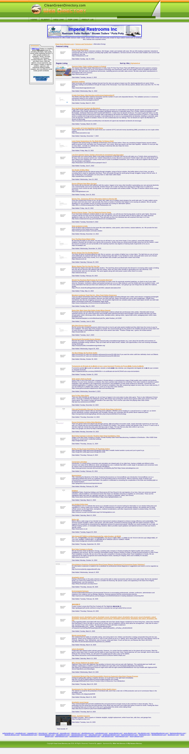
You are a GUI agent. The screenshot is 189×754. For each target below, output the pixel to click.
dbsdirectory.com (144, 735)
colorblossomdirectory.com (111, 735)
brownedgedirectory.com (46, 735)
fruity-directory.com (107, 736)
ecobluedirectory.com (76, 736)
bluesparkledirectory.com (29, 735)
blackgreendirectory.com (177, 733)
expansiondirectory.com (92, 736)
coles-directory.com (94, 735)
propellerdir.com (20, 733)
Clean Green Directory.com (64, 44)
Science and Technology (83, 44)
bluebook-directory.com (12, 735)
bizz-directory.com (143, 733)
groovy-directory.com (136, 736)
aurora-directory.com (115, 733)
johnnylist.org (42, 733)
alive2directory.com (87, 733)
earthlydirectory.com (61, 736)
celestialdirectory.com (63, 735)
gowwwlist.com (32, 733)
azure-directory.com (130, 733)
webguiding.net (53, 733)
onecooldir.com (65, 733)
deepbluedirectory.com (159, 735)
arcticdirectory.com (101, 733)
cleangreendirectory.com (79, 735)
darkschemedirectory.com (129, 735)
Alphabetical (135, 63)
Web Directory (121, 743)
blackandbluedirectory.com (159, 733)
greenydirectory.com (121, 736)
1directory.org (75, 733)
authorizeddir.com (8, 733)
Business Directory (136, 743)
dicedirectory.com (173, 735)
